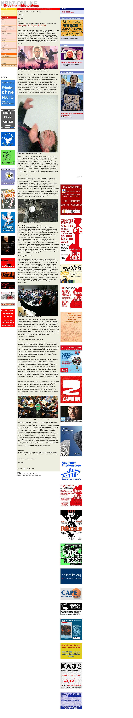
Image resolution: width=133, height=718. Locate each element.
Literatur (3, 52)
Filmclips (3, 42)
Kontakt (3, 63)
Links (2, 58)
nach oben (31, 468)
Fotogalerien (4, 45)
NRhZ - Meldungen (67, 12)
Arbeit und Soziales (6, 26)
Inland (3, 24)
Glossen (3, 38)
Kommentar (4, 35)
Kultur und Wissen (6, 49)
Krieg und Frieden (6, 33)
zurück (19, 15)
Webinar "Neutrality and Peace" (71, 62)
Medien (3, 40)
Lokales (3, 21)
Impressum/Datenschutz (8, 65)
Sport (3, 47)
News (3, 19)
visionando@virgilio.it (52, 452)
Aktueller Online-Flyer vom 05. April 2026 (28, 11)
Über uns (4, 61)
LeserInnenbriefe (6, 56)
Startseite (20, 468)
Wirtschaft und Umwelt (7, 28)
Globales (3, 31)
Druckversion (21, 18)
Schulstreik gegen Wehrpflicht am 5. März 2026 (72, 114)
